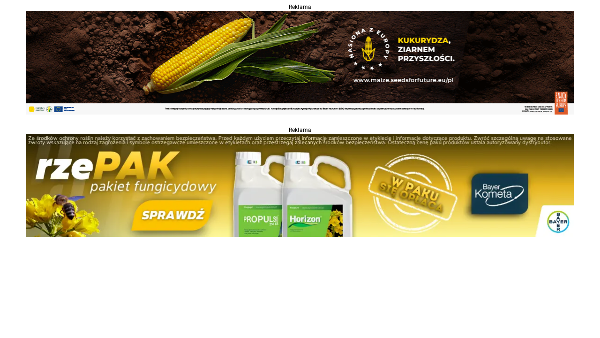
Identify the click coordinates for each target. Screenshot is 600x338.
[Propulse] (300, 185)
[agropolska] (300, 62)
